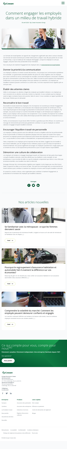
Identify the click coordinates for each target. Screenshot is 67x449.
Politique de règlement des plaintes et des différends (16, 433)
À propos (4, 403)
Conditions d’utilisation (32, 430)
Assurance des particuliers (24, 403)
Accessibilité (13, 430)
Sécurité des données (7, 416)
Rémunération (5, 430)
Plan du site (35, 433)
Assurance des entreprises (24, 406)
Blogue (34, 413)
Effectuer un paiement (38, 406)
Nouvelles (4, 420)
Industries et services (22, 410)
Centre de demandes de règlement (41, 410)
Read (8, 240)
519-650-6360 (5, 390)
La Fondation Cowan (7, 410)
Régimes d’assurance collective (22, 414)
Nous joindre (8, 360)
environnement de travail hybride (50, 65)
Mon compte (35, 403)
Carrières (4, 406)
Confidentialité (22, 430)
